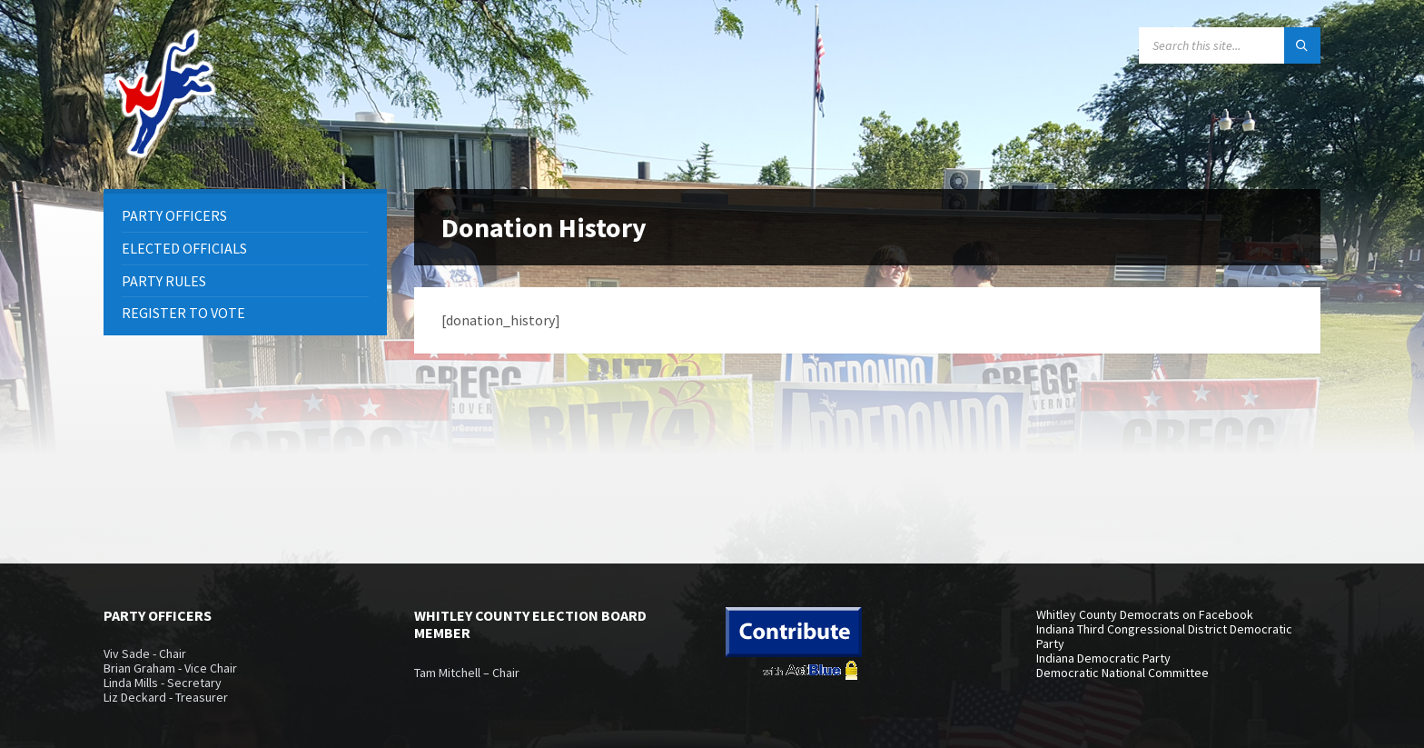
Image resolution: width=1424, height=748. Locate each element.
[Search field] (1229, 45)
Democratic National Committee (1122, 672)
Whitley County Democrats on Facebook (1144, 614)
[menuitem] (245, 216)
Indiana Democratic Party (1103, 658)
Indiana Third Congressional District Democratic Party (1164, 636)
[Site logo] (167, 154)
